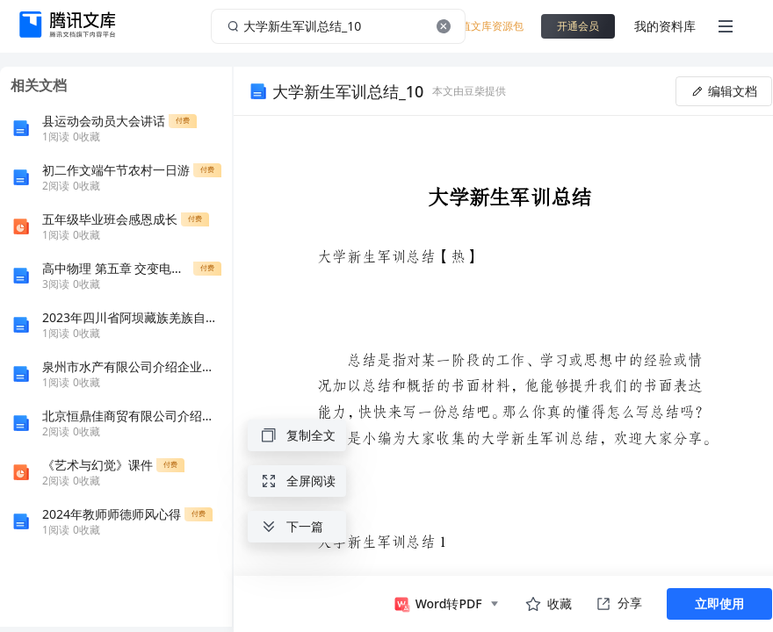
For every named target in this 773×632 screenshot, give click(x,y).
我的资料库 (665, 26)
